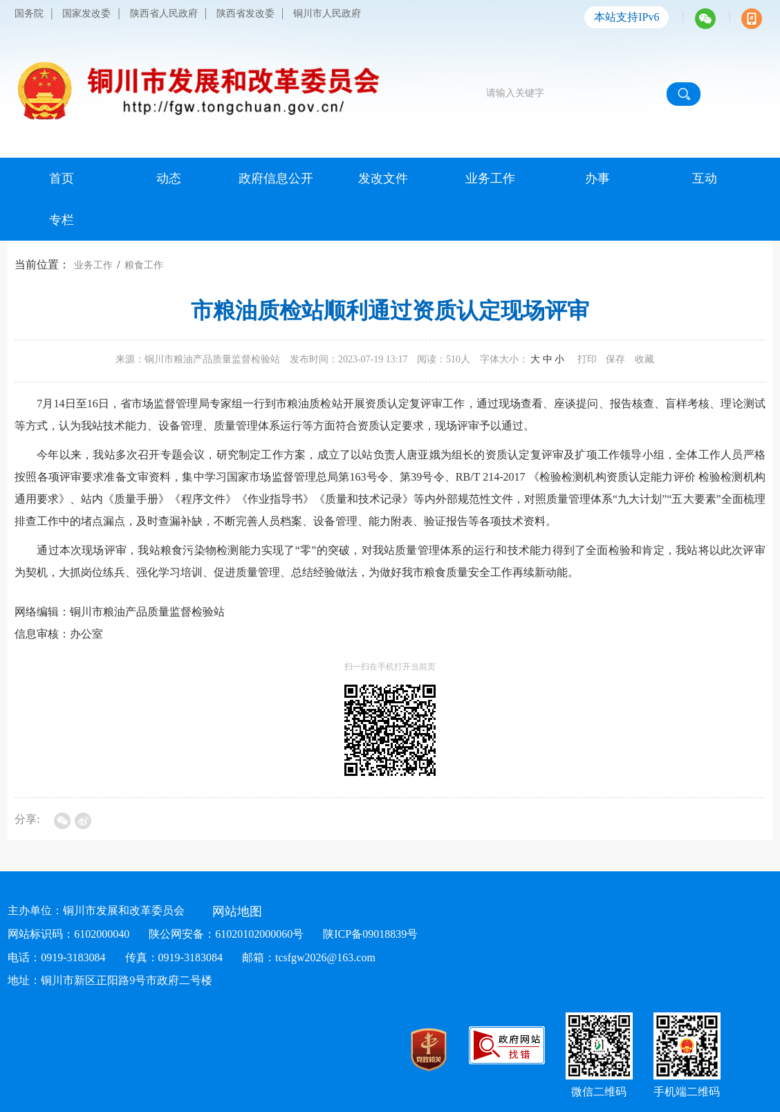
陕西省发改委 (245, 13)
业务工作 (93, 265)
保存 (615, 359)
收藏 (644, 359)
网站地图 (237, 911)
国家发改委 (86, 13)
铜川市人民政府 (327, 13)
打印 (587, 359)
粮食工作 (143, 265)
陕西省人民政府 (164, 13)
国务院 (29, 13)
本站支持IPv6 (626, 17)
